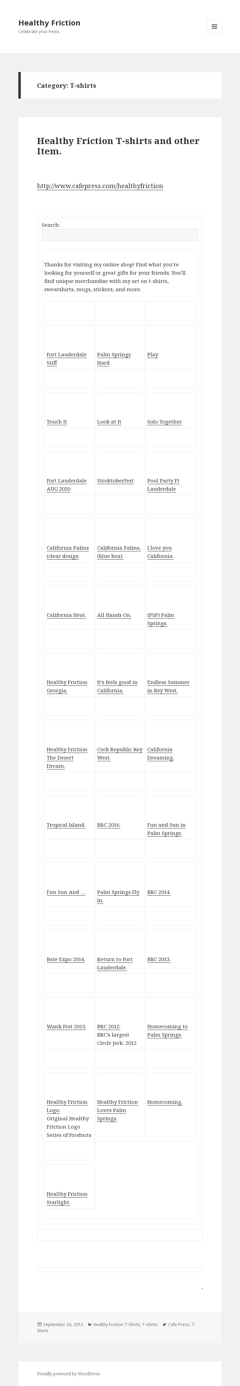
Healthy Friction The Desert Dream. (67, 757)
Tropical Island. (66, 824)
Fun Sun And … (66, 891)
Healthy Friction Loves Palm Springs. (117, 1110)
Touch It (57, 421)
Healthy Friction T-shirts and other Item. (118, 145)
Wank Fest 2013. (66, 1026)
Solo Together (164, 421)
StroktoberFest (115, 480)
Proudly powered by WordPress (68, 1374)
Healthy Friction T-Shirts (116, 1324)
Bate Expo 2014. (66, 959)
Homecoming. (164, 1101)
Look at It (109, 421)
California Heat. (66, 614)
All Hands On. (114, 614)
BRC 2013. (158, 959)
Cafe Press (179, 1324)
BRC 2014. (158, 891)
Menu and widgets (214, 33)
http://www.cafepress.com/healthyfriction (100, 186)
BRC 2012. (108, 1026)
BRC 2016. (108, 824)
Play (152, 354)
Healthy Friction (49, 22)
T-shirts (150, 1324)
